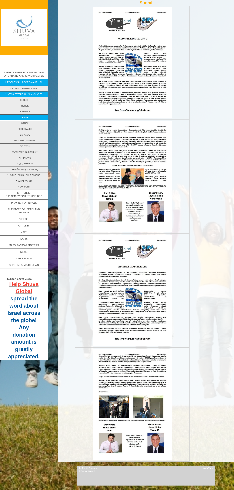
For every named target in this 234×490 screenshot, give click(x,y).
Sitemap (93, 468)
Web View (208, 468)
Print (83, 468)
